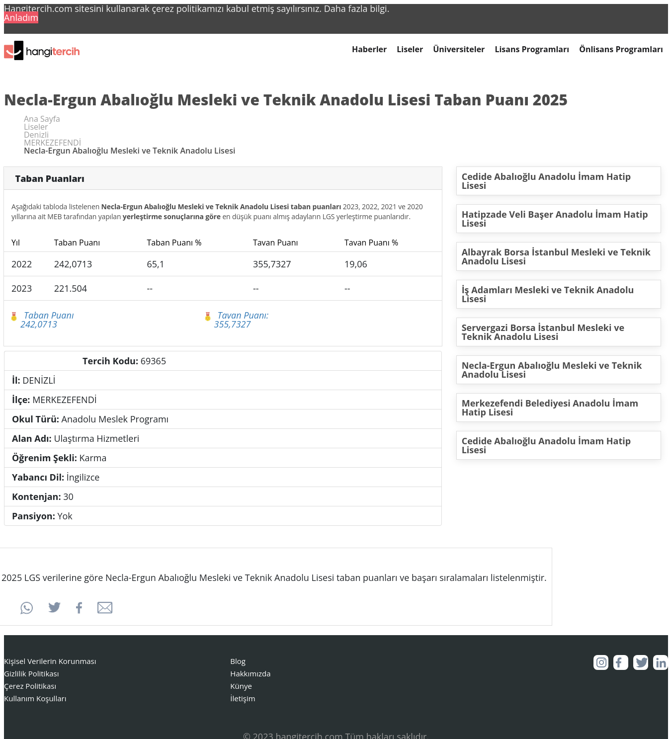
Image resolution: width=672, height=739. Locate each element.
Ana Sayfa (42, 118)
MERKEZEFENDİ (52, 142)
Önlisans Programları (621, 49)
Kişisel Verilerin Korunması (50, 661)
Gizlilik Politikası (31, 673)
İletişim (242, 698)
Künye (241, 686)
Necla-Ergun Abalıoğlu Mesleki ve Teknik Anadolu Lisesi (552, 369)
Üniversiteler (459, 49)
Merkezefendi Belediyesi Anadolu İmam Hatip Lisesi (550, 407)
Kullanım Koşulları (35, 698)
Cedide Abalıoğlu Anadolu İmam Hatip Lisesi (546, 180)
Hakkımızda (250, 673)
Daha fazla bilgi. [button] (357, 8)
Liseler (410, 49)
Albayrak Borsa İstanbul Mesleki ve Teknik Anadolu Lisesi (556, 256)
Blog (238, 661)
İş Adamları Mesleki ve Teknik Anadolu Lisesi (548, 294)
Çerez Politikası (30, 686)
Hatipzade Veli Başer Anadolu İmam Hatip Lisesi (555, 218)
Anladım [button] (21, 17)
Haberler (369, 49)
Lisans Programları (532, 49)
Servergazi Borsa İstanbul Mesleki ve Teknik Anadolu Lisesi (543, 332)
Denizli (36, 134)
